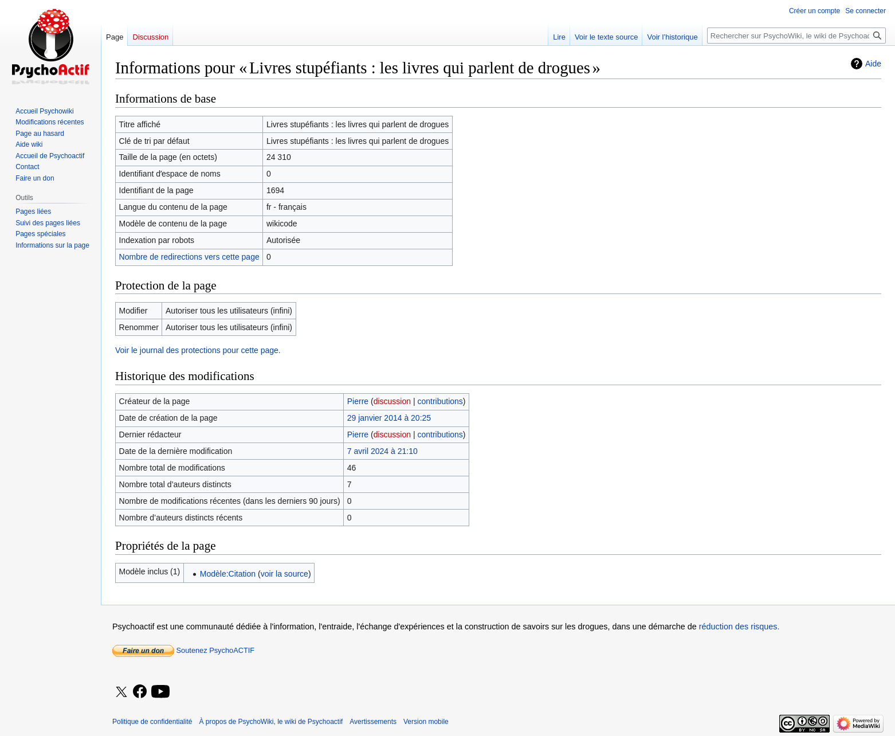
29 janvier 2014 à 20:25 (389, 417)
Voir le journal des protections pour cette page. (198, 350)
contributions (439, 401)
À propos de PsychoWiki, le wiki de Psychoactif (271, 722)
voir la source (284, 573)
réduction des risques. (739, 626)
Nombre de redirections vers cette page (189, 256)
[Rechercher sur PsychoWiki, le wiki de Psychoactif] (796, 36)
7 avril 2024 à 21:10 (382, 451)
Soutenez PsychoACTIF (183, 650)
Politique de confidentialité (152, 722)
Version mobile (426, 722)
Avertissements (373, 722)
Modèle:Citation (228, 573)
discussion (392, 401)
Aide (873, 63)
